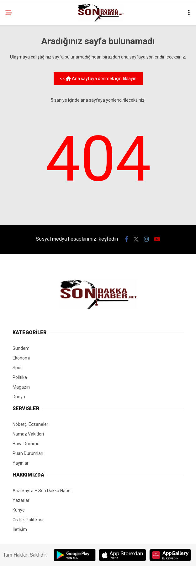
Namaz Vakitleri (28, 433)
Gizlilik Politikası (28, 519)
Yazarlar (21, 500)
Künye (19, 509)
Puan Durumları (28, 453)
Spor (17, 367)
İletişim (20, 529)
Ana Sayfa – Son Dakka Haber (42, 490)
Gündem (21, 348)
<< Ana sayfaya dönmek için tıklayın (98, 78)
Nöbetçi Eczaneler (30, 424)
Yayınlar (21, 463)
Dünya (19, 396)
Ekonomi (21, 357)
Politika (20, 377)
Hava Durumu (26, 443)
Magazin (21, 387)
